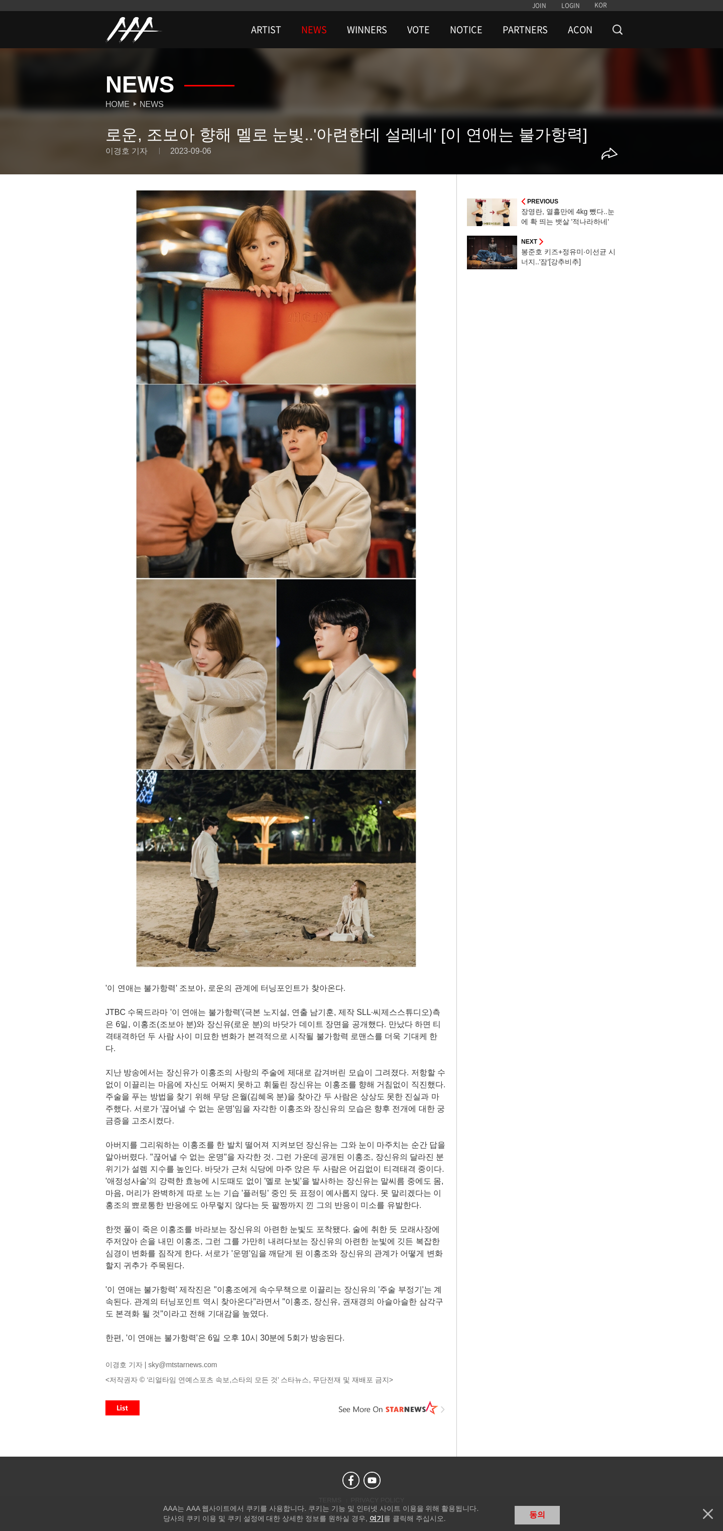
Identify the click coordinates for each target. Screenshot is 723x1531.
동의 (537, 1514)
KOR (600, 5)
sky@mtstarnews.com (182, 1365)
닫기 (708, 1514)
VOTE (418, 29)
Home (117, 104)
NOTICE (466, 29)
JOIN (539, 6)
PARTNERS (525, 29)
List (122, 1407)
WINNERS (367, 29)
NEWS (314, 29)
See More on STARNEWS (392, 1407)
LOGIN (570, 6)
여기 (377, 1518)
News (152, 104)
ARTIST (266, 29)
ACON (580, 29)
